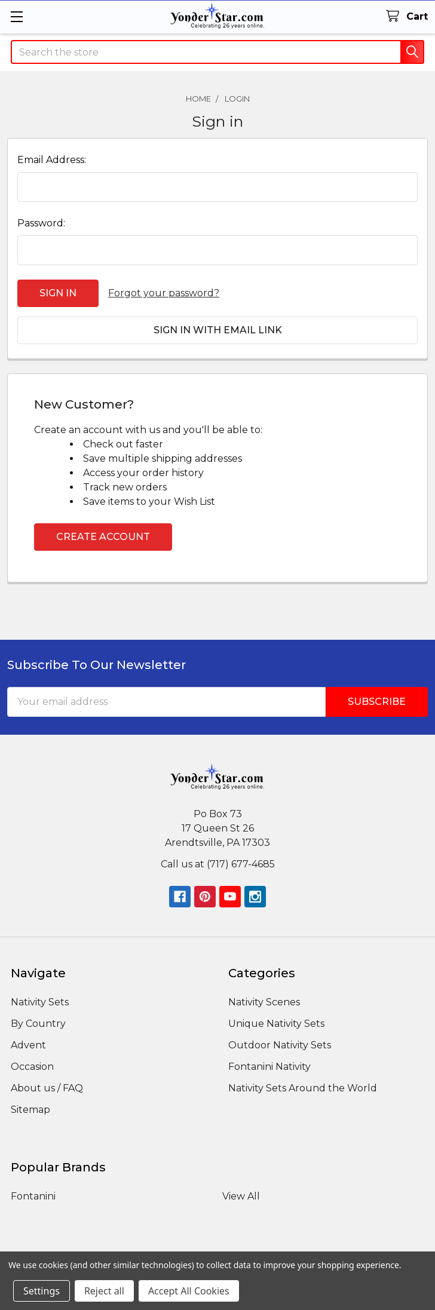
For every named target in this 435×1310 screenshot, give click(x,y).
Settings (41, 1290)
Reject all (104, 1290)
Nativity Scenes (264, 1002)
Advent (28, 1045)
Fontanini (33, 1196)
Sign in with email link (218, 330)
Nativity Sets (40, 1002)
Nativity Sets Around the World (302, 1088)
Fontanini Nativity (269, 1066)
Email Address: (51, 159)
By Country (38, 1023)
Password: (41, 223)
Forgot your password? (163, 293)
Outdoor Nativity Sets (279, 1045)
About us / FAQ (47, 1088)
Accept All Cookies (188, 1290)
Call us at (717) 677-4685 (218, 864)
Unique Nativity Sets (276, 1023)
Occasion (32, 1066)
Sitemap (30, 1109)
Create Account (103, 536)
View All (241, 1196)
